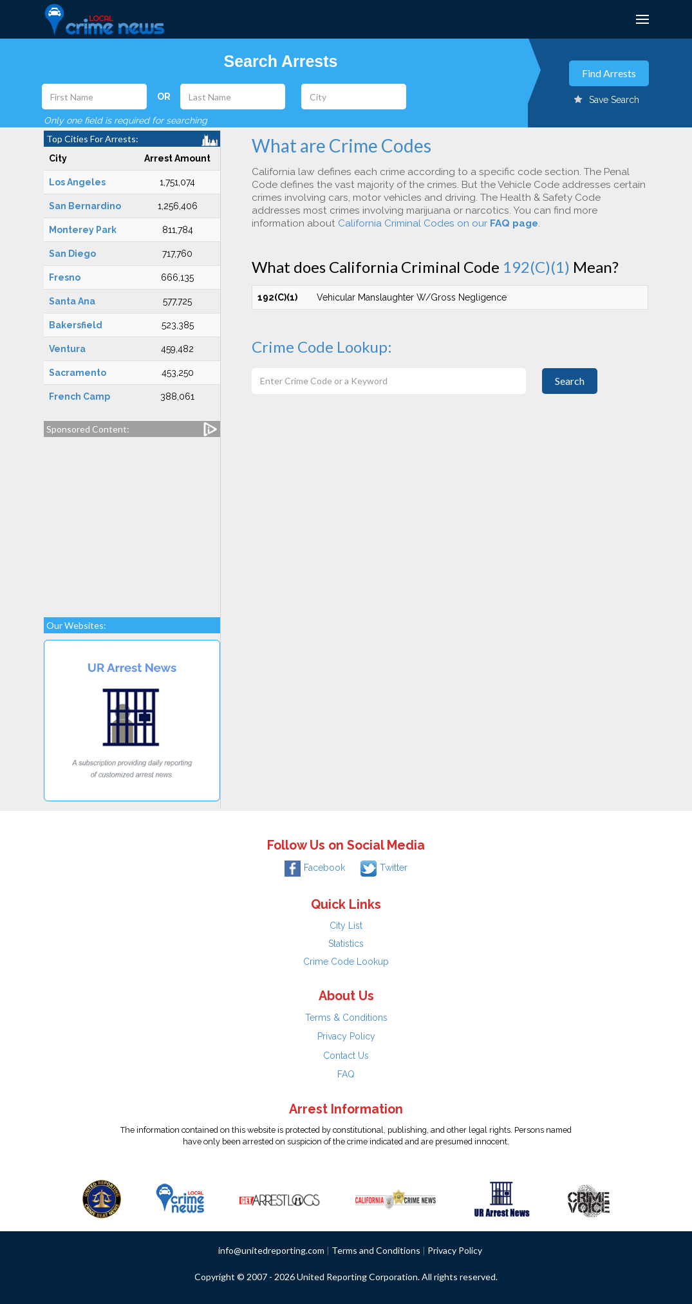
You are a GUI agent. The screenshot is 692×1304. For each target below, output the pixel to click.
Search (569, 381)
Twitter (383, 867)
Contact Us (346, 1055)
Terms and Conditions (376, 1250)
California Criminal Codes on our (438, 223)
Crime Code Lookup (346, 961)
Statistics (346, 943)
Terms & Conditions (346, 1017)
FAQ (346, 1074)
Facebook (315, 867)
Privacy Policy (346, 1036)
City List (346, 925)
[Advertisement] (132, 520)
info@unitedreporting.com (271, 1250)
